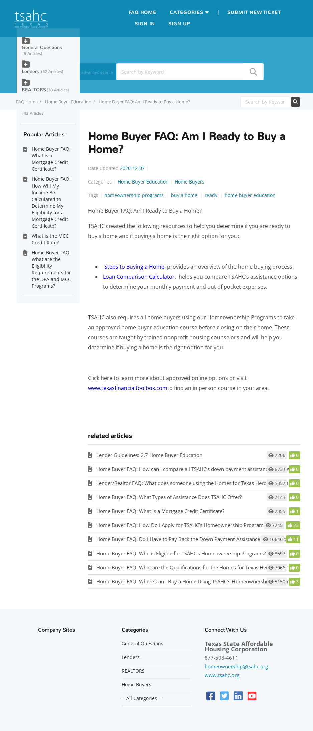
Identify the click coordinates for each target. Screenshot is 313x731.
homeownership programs (134, 195)
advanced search (97, 72)
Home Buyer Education (68, 102)
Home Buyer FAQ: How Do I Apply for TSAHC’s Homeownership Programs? (182, 525)
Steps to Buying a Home (134, 266)
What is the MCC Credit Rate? (50, 239)
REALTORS (34, 90)
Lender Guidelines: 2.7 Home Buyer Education (149, 455)
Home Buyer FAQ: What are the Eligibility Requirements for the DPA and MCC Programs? (51, 269)
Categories (186, 12)
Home (148, 12)
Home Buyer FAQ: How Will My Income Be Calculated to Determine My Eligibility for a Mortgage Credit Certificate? (51, 202)
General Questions (42, 47)
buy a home (185, 195)
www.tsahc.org (222, 675)
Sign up (179, 24)
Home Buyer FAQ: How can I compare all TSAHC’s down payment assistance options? (193, 469)
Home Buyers (189, 181)
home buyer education (250, 195)
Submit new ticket (254, 12)
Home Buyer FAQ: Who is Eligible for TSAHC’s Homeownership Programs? (181, 553)
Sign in (145, 24)
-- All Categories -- (142, 698)
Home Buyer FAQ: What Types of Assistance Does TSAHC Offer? (169, 497)
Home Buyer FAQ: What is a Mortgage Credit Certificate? (160, 511)
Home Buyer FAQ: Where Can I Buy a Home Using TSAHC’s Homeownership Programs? (196, 581)
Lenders (31, 71)
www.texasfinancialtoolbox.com (127, 388)
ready (212, 195)
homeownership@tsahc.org (236, 666)
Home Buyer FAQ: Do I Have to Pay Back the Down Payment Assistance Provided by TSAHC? (201, 539)
